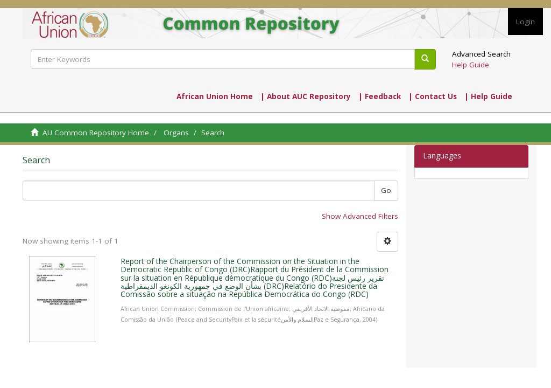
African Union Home (214, 96)
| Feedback (379, 96)
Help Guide (470, 65)
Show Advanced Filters (360, 216)
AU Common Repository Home (96, 132)
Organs (176, 132)
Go (386, 190)
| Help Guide (488, 96)
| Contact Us (432, 96)
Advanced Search (481, 54)
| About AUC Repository (305, 96)
